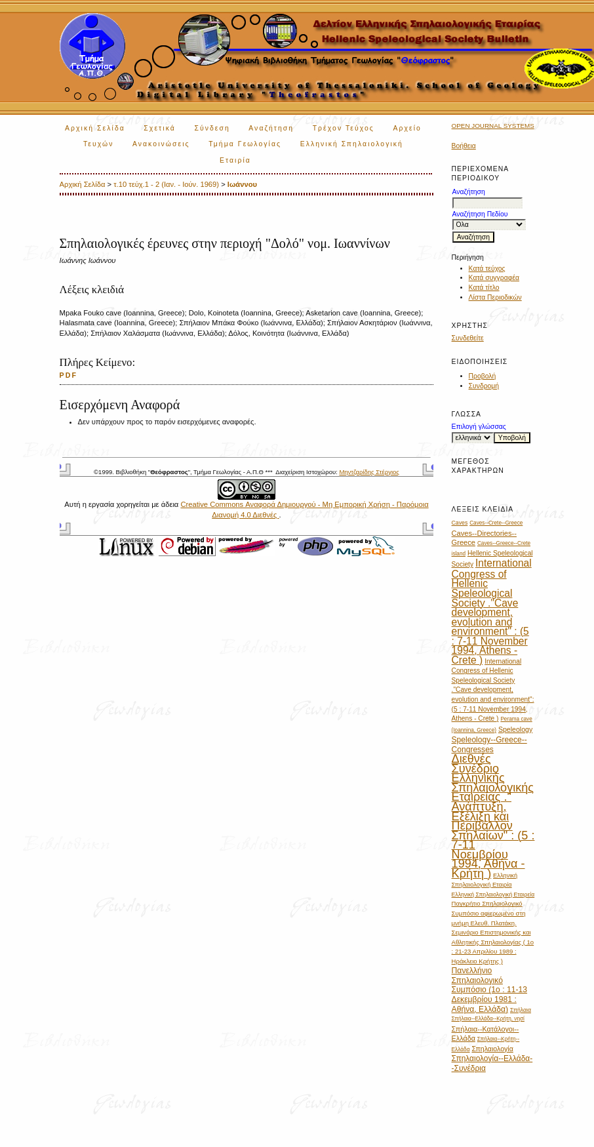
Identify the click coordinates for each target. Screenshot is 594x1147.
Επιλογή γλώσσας (479, 426)
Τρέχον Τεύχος (343, 128)
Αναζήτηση (271, 128)
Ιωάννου (242, 184)
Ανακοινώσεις (161, 144)
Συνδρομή (484, 386)
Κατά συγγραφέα (494, 277)
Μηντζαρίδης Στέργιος (369, 471)
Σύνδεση (211, 128)
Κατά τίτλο (484, 287)
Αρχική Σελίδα (95, 128)
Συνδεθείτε (468, 338)
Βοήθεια (464, 146)
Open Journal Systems (493, 125)
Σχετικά (160, 128)
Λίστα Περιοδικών (495, 297)
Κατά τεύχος (487, 268)
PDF (69, 375)
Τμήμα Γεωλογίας (244, 144)
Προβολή (482, 376)
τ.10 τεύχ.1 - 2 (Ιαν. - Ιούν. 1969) (166, 184)
